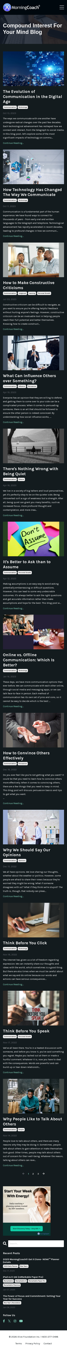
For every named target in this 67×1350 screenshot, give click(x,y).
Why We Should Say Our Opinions (26, 852)
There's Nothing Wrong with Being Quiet (30, 471)
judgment (22, 293)
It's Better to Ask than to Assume (27, 564)
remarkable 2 (21, 1281)
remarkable (8, 1281)
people (21, 1130)
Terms (18, 1343)
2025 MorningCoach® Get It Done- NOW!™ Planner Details (31, 1261)
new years (24, 1266)
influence (22, 386)
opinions (22, 860)
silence (21, 479)
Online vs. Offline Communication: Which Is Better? (28, 659)
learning (32, 293)
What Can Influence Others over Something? (29, 378)
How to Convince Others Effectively (26, 755)
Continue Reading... (13, 143)
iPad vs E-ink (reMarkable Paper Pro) (23, 1277)
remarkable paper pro (37, 1281)
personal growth (44, 293)
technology (23, 107)
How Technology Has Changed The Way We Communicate (32, 192)
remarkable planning (12, 1285)
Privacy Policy (33, 1343)
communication (10, 107)
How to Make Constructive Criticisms (28, 285)
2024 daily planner (11, 1266)
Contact (48, 1343)
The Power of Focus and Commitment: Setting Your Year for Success (31, 1297)
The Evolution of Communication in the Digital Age (32, 96)
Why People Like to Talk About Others (32, 1121)
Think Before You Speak (26, 1030)
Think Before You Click (25, 942)
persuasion (32, 386)
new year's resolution (12, 1303)
